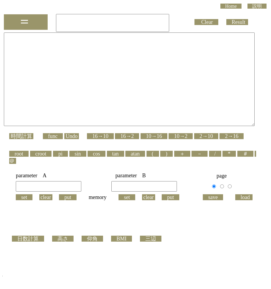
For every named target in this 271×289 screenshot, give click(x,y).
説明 (257, 6)
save (214, 208)
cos (96, 171)
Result (248, 22)
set (25, 208)
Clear (217, 22)
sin (77, 171)
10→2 (181, 154)
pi (60, 171)
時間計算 (21, 154)
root (19, 171)
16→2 (127, 154)
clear (47, 208)
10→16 (154, 154)
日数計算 (28, 249)
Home (231, 6)
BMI (121, 249)
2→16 (231, 154)
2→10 (206, 154)
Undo (71, 154)
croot (41, 171)
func (53, 154)
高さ (63, 249)
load (245, 208)
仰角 (92, 249)
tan (115, 171)
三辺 (150, 249)
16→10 (100, 154)
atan (135, 171)
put (69, 208)
